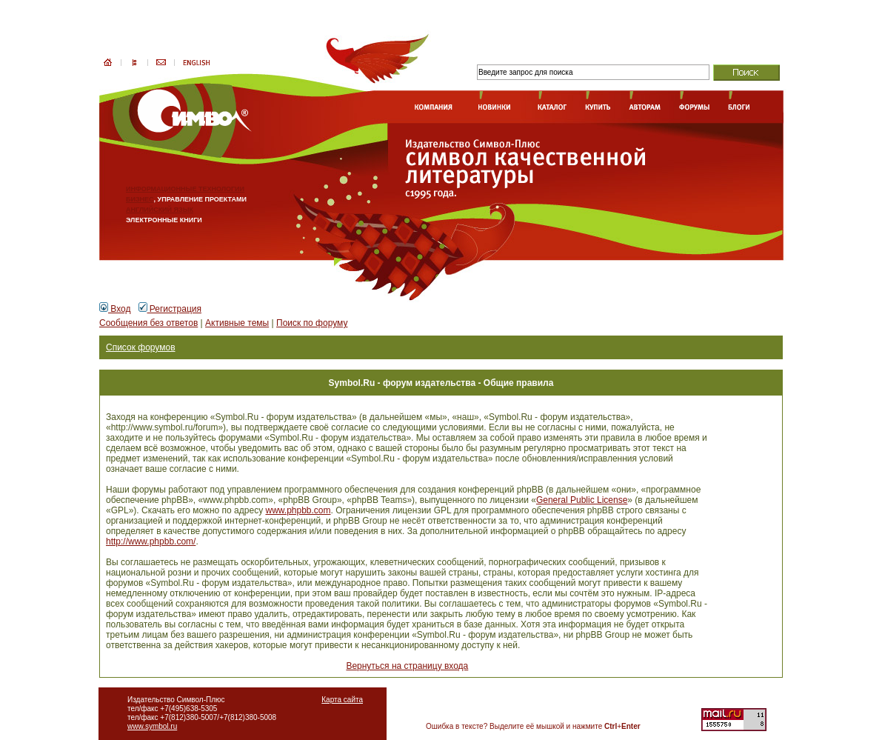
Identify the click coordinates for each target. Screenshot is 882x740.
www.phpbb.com (297, 510)
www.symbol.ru (152, 726)
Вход (114, 309)
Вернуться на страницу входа (407, 666)
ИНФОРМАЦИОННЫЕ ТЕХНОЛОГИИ (185, 189)
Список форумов (141, 347)
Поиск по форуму (311, 323)
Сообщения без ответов (148, 323)
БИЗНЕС (140, 199)
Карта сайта (342, 700)
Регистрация (169, 309)
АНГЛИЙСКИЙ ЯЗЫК (159, 209)
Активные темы (237, 323)
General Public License (581, 500)
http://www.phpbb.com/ (151, 541)
